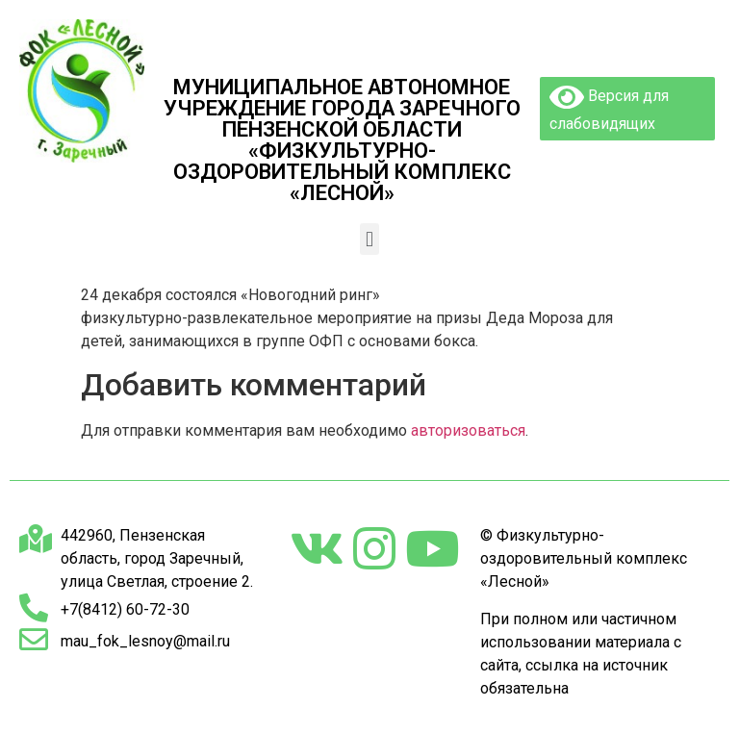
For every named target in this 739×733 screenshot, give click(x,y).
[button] (369, 239)
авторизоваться (468, 430)
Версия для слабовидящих (609, 107)
